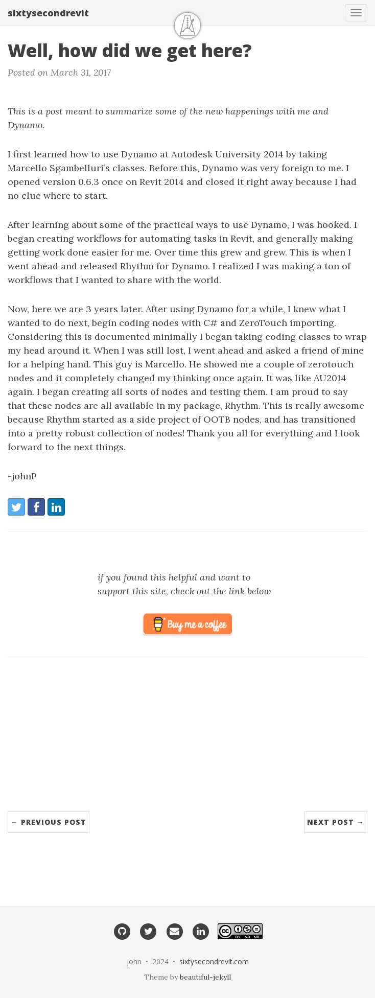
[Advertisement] (187, 739)
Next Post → (335, 822)
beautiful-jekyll (205, 977)
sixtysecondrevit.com (214, 961)
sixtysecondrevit (48, 13)
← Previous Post (48, 822)
